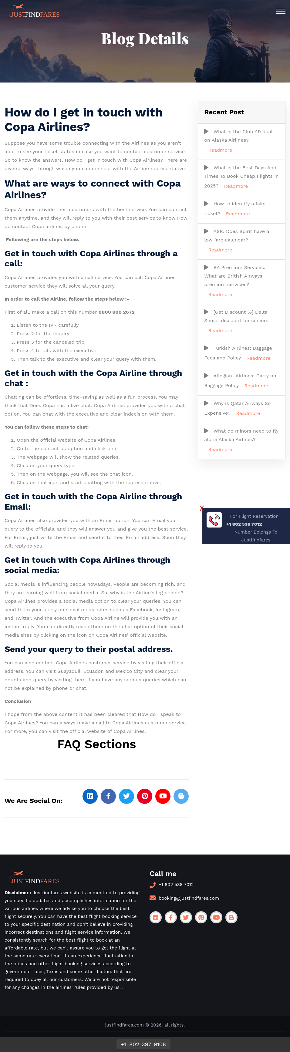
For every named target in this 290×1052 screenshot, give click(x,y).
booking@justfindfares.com (189, 898)
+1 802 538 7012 (176, 884)
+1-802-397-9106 (143, 1044)
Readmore (220, 150)
